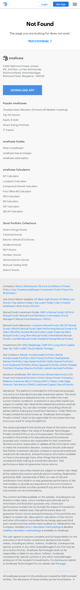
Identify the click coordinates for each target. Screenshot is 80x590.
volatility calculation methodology (22, 530)
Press (65, 289)
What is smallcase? (13, 147)
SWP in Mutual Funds (51, 312)
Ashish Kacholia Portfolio (58, 368)
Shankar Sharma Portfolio (28, 368)
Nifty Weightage (31, 344)
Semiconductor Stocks (16, 259)
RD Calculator (10, 201)
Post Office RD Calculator (17, 191)
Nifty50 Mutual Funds (23, 328)
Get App (61, 4)
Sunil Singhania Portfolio (16, 364)
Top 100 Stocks (11, 114)
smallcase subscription (15, 158)
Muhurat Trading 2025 (15, 264)
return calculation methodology (43, 526)
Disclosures (30, 286)
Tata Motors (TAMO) (24, 384)
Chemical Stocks (12, 234)
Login (44, 4)
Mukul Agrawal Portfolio (45, 364)
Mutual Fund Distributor (29, 319)
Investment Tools (50, 289)
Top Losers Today (43, 302)
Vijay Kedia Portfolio (34, 361)
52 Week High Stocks (46, 299)
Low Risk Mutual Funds (24, 338)
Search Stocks (11, 269)
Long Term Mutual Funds (33, 335)
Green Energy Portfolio (16, 124)
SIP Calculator (11, 176)
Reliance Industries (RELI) (17, 381)
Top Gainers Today (22, 302)
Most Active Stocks (27, 305)
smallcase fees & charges (17, 153)
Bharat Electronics (57, 374)
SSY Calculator (11, 206)
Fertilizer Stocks (12, 254)
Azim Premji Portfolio (42, 358)
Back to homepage (38, 40)
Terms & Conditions (49, 286)
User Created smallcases (25, 289)
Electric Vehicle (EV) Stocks (18, 239)
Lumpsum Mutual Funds (45, 325)
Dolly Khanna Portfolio (59, 361)
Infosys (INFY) (40, 381)
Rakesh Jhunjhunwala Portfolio (37, 354)
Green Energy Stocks (15, 229)
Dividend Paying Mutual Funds (55, 338)
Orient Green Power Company (55, 377)
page (63, 563)
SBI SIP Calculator (13, 211)
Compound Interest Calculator (20, 186)
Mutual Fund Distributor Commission (40, 315)
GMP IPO (47, 344)
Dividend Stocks (12, 244)
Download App (22, 90)
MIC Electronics (36, 374)
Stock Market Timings (40, 348)
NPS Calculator (11, 196)
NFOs (47, 319)
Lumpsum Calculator (14, 181)
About (18, 286)
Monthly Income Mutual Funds (28, 331)
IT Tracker (8, 129)
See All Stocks (65, 384)
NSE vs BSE (20, 348)
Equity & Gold (10, 119)
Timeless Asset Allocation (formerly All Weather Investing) (35, 109)
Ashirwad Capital (46, 384)
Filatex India (57, 381)
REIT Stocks (9, 249)
